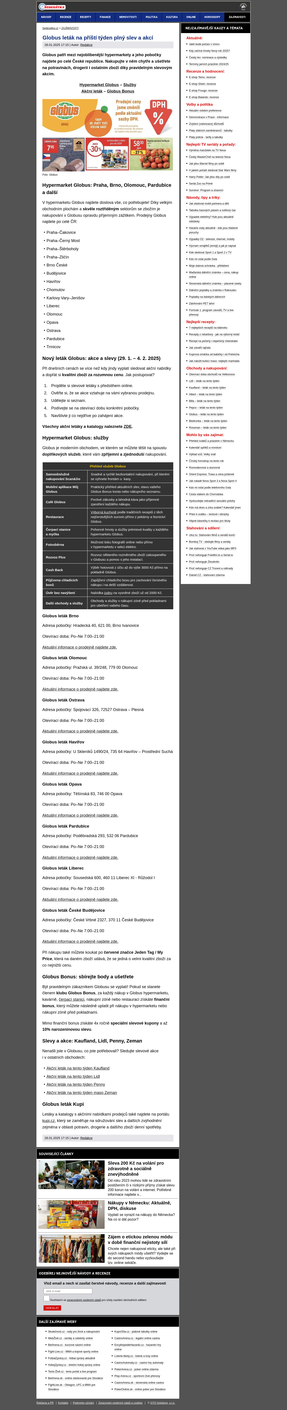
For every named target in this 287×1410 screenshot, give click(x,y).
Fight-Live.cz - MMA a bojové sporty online (73, 1351)
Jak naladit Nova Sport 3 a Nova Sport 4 (213, 481)
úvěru (108, 593)
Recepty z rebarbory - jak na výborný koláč (214, 334)
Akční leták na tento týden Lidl (73, 1076)
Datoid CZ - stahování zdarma (207, 575)
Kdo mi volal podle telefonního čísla (210, 487)
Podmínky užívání (83, 1402)
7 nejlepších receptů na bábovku (208, 327)
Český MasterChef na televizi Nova (210, 157)
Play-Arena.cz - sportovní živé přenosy (137, 1376)
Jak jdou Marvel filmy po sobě (206, 163)
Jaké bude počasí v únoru (204, 44)
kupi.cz (48, 1120)
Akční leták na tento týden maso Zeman (82, 1092)
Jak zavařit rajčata (200, 347)
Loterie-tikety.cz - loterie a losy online (136, 1356)
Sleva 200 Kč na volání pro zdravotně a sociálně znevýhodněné (136, 1169)
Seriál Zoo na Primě (201, 183)
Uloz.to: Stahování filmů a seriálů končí (212, 535)
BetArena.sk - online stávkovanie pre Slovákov (75, 1378)
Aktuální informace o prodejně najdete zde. (80, 689)
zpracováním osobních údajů (84, 1300)
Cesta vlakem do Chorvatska (206, 494)
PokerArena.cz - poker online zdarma (136, 1369)
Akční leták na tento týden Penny (76, 1084)
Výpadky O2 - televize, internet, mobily (212, 239)
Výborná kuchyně (104, 512)
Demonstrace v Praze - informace (209, 117)
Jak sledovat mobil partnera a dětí (209, 203)
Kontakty (63, 1402)
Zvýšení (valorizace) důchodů (206, 123)
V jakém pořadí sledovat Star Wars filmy (212, 170)
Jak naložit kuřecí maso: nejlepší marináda (214, 361)
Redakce (86, 45)
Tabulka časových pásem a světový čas (212, 210)
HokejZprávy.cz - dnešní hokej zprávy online (74, 1364)
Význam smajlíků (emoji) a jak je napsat (212, 245)
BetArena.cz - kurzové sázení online (69, 1344)
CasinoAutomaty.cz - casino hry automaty (138, 1362)
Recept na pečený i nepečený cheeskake (213, 341)
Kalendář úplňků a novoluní (205, 447)
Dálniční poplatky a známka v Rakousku (212, 290)
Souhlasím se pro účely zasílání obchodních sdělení (98, 1300)
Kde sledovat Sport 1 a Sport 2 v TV (210, 252)
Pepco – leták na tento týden (206, 407)
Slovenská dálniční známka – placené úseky (215, 283)
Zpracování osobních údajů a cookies (120, 1402)
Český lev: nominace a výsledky (208, 57)
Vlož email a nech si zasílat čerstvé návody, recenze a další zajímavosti (105, 1283)
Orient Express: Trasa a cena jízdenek (211, 474)
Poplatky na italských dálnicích (207, 296)
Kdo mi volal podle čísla (203, 259)
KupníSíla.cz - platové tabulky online (135, 1331)
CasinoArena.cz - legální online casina (137, 1338)
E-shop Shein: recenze (202, 83)
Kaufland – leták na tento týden (207, 387)
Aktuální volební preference (205, 110)
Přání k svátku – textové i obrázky (209, 514)
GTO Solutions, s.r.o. (162, 1402)
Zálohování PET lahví (202, 303)
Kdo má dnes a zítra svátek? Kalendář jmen (215, 507)
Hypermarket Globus (99, 85)
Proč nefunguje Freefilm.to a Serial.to (211, 555)
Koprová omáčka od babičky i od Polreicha (214, 354)
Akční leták (91, 91)
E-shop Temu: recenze (202, 77)
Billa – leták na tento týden (204, 401)
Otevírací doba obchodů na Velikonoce (212, 374)
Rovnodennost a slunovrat (204, 467)
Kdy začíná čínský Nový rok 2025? (209, 50)
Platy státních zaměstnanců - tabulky (210, 130)
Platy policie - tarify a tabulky (206, 137)
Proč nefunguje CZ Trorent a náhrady (211, 568)
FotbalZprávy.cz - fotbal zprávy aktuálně (71, 1358)
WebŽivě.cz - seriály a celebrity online (70, 1338)
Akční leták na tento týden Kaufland (78, 1068)
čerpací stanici (71, 999)
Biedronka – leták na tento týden (208, 421)
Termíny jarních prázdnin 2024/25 (209, 64)
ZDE (128, 426)
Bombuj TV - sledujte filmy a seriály (210, 541)
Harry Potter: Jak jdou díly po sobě (209, 177)
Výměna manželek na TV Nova (207, 150)
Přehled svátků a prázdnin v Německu (211, 441)
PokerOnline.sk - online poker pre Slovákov (139, 1389)
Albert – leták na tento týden (205, 394)
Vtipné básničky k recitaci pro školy (209, 520)
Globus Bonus (120, 91)
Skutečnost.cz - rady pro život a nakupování (74, 1331)
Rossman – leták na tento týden (208, 427)
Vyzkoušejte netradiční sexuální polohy (212, 500)
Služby (129, 85)
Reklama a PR (45, 1402)
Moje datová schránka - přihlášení (209, 265)
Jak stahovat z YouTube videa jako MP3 (212, 548)
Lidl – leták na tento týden (204, 381)
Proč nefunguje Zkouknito (204, 561)
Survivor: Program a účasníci (206, 190)
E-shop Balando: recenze (204, 97)
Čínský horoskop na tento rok (206, 461)
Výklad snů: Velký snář (202, 454)
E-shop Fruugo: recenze (203, 90)
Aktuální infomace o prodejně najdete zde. (79, 647)
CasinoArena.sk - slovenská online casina (139, 1382)
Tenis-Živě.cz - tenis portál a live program (72, 1371)
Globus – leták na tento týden (206, 414)
